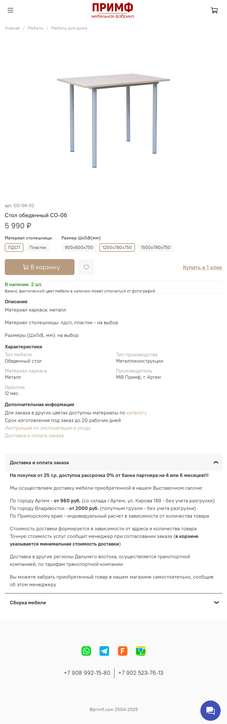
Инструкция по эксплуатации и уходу (48, 428)
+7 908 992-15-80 (87, 672)
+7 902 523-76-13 (140, 672)
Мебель (35, 28)
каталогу (136, 412)
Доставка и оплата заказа (34, 435)
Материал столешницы (28, 238)
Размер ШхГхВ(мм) (81, 238)
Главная (12, 28)
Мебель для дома (69, 28)
